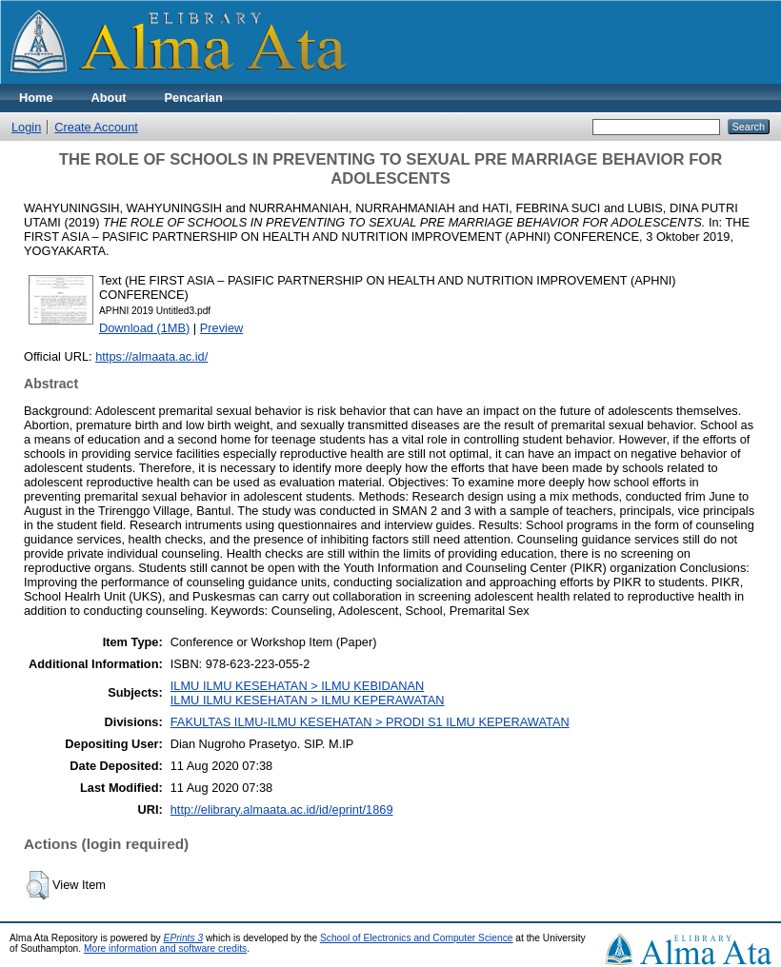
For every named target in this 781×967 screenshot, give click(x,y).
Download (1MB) (144, 328)
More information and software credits (165, 948)
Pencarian (194, 97)
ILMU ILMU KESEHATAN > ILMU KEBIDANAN (297, 686)
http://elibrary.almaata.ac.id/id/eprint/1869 (281, 809)
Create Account (96, 127)
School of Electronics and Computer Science (416, 938)
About (109, 97)
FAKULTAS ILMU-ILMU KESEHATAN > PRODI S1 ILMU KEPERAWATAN (370, 722)
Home (36, 97)
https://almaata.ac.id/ (151, 356)
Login (26, 127)
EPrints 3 (184, 938)
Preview (222, 328)
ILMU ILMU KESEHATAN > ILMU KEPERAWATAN (307, 700)
